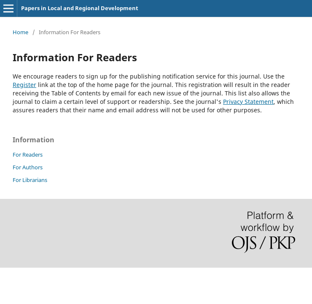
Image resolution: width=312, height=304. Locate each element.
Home (20, 32)
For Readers (28, 154)
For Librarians (30, 180)
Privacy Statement (248, 102)
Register (24, 85)
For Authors (28, 167)
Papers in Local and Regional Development (79, 8)
